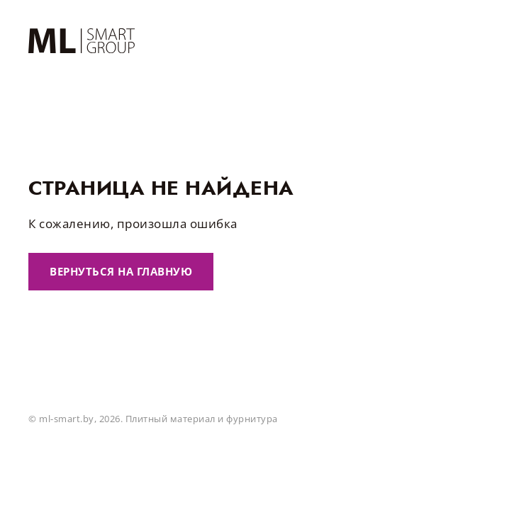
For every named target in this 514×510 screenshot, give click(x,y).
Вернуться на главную (121, 271)
